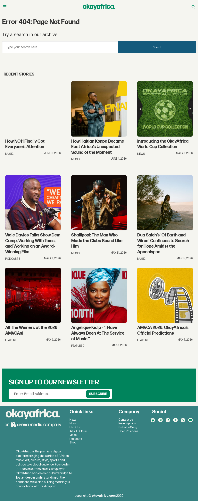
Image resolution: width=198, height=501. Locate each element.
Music (73, 423)
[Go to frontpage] (99, 7)
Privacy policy (127, 423)
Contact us (126, 419)
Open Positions (128, 431)
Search (157, 47)
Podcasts (76, 439)
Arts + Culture (78, 431)
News (73, 419)
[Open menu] (5, 7)
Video (73, 435)
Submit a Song (128, 427)
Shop (73, 442)
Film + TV (75, 427)
